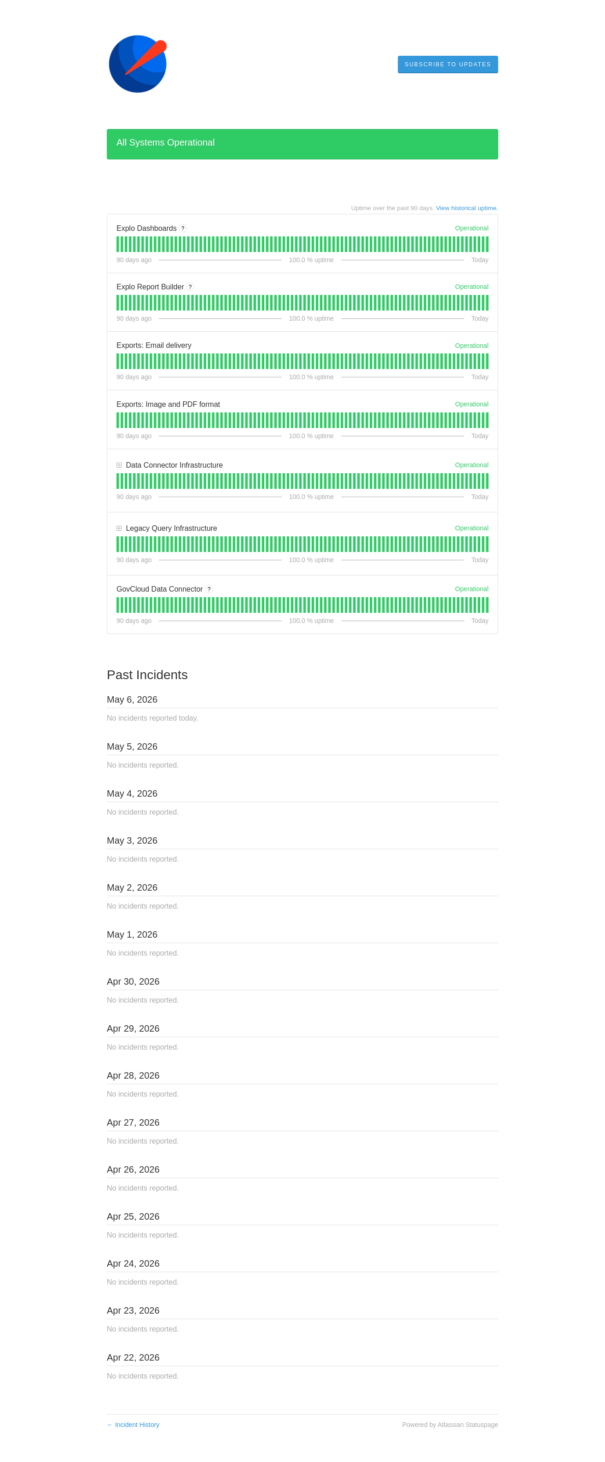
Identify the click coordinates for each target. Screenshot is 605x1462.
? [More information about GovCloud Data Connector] (209, 589)
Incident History (133, 1424)
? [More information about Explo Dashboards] (183, 228)
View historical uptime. (467, 208)
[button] (448, 64)
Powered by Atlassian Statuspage (450, 1424)
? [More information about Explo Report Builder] (190, 287)
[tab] (117, 244)
